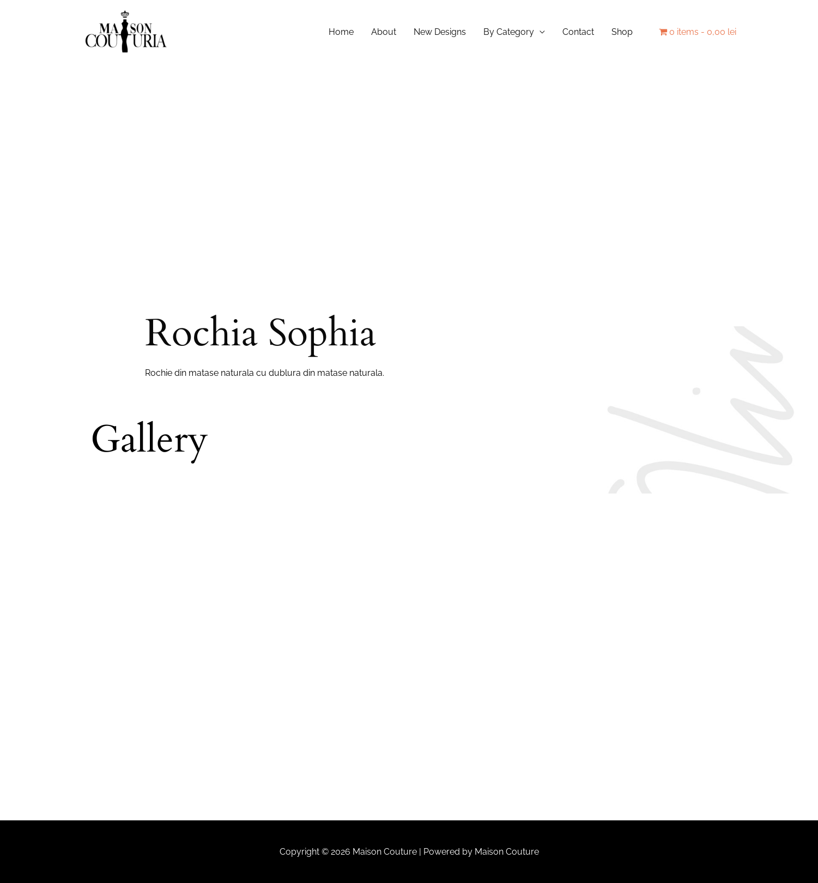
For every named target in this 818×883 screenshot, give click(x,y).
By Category (508, 32)
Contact (578, 32)
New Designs (440, 32)
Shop (622, 32)
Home (341, 32)
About (383, 32)
